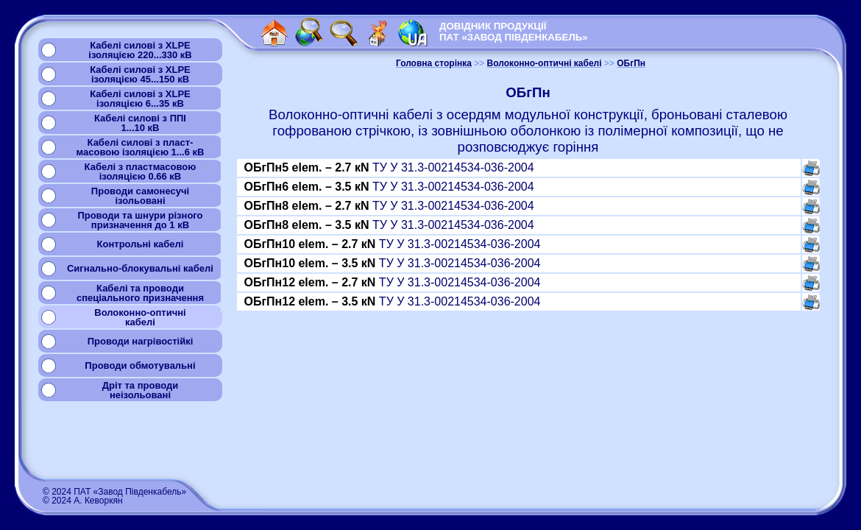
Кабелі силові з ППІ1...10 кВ (140, 123)
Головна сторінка (434, 63)
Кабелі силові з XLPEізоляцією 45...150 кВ (140, 74)
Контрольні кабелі (140, 244)
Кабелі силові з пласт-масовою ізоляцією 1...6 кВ (141, 147)
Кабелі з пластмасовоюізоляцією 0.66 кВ (140, 171)
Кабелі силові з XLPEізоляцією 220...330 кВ (139, 50)
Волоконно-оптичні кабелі (544, 63)
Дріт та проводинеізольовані (140, 390)
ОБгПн (631, 63)
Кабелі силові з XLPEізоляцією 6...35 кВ (140, 98)
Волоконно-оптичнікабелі (139, 317)
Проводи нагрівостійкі (141, 341)
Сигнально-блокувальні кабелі (140, 268)
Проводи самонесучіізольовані (140, 196)
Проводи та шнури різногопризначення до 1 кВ (139, 220)
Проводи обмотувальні (140, 365)
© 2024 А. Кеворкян (83, 500)
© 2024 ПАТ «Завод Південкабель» (114, 492)
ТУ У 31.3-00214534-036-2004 (389, 167)
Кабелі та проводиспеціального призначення (140, 293)
